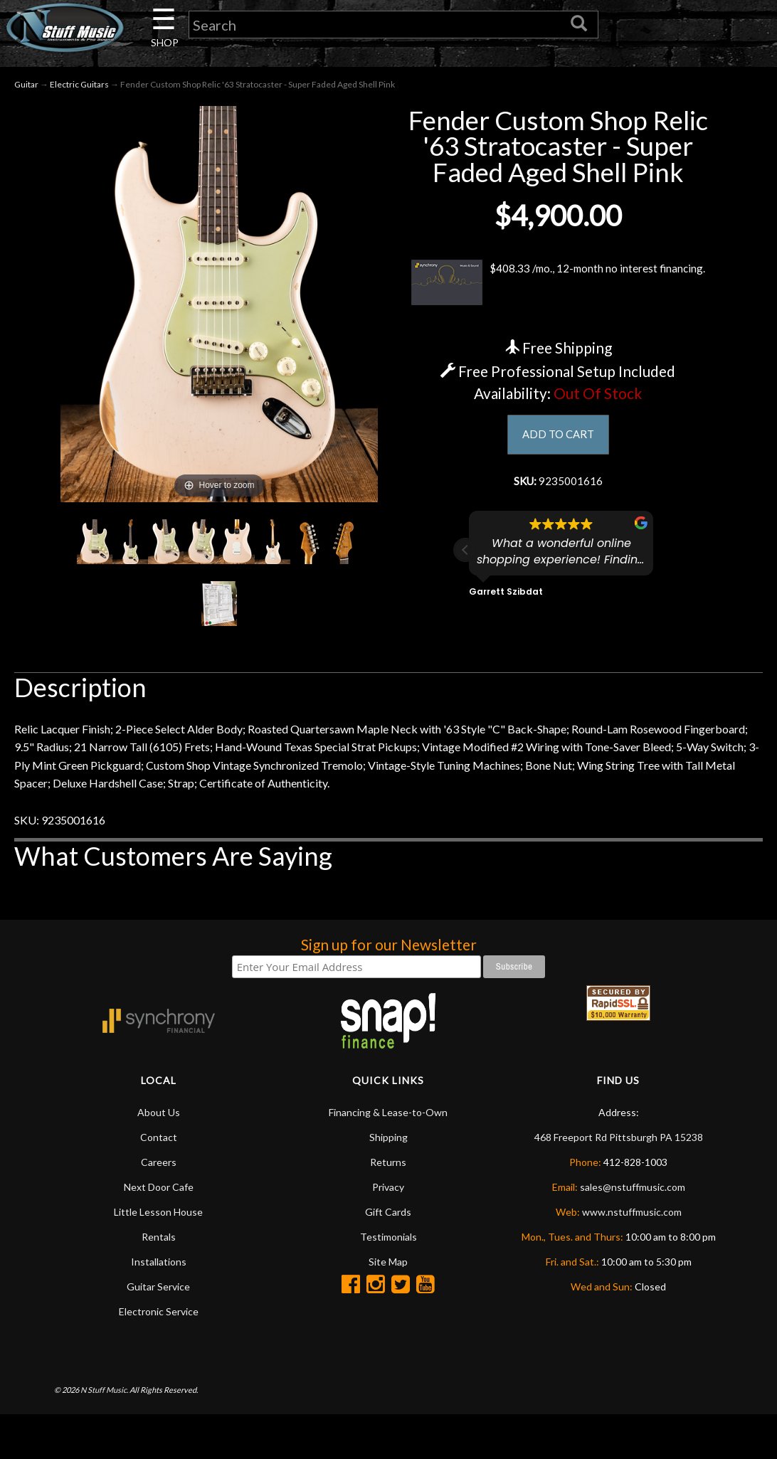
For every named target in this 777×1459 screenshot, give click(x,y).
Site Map (388, 1264)
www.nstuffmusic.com (632, 1214)
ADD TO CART (558, 437)
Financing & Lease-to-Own (388, 1114)
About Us (158, 1114)
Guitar (26, 86)
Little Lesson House (158, 1214)
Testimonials (388, 1239)
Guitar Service (158, 1289)
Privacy (388, 1189)
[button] (465, 555)
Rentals (159, 1239)
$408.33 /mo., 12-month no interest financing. (557, 284)
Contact (158, 1139)
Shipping (388, 1139)
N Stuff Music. (104, 1391)
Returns (388, 1164)
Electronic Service (159, 1313)
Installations (158, 1264)
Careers (158, 1164)
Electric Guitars (79, 86)
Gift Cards (388, 1214)
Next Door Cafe (159, 1189)
